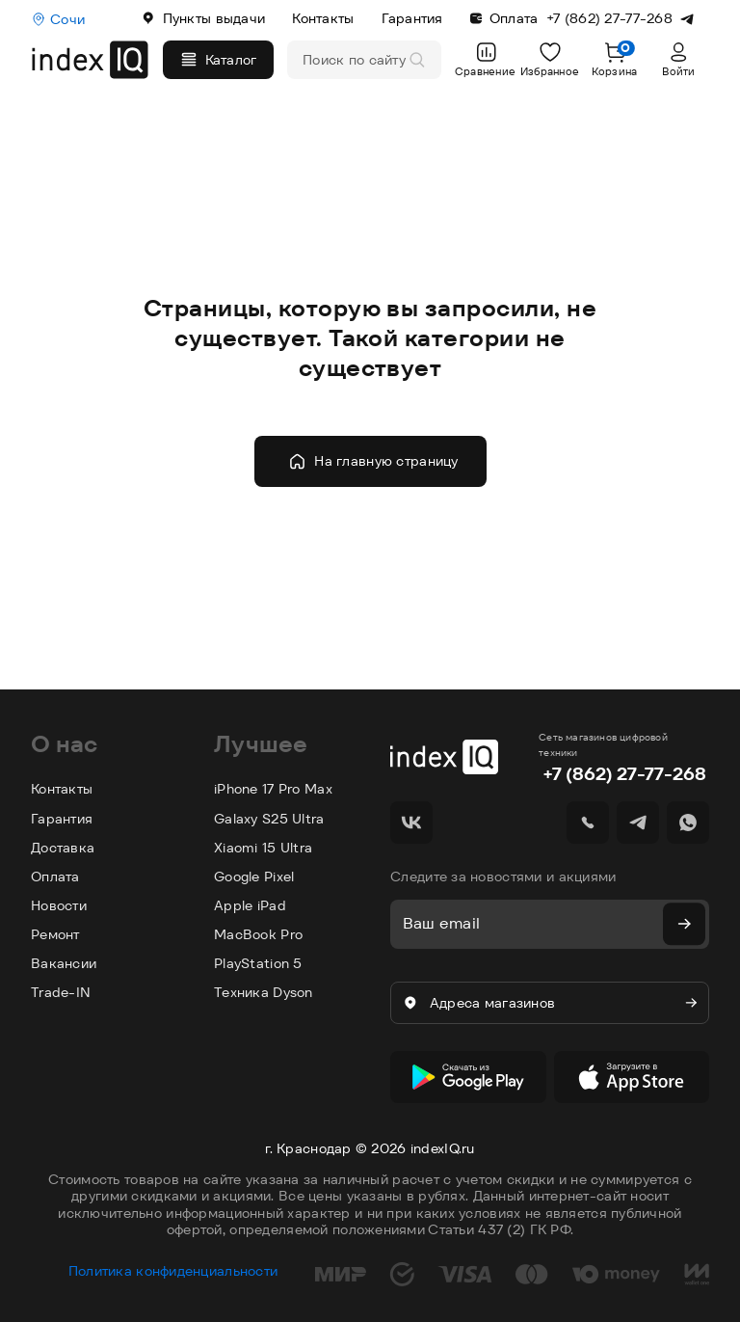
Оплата (504, 18)
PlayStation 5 (258, 963)
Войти (678, 59)
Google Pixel (254, 876)
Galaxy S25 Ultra (269, 818)
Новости (59, 905)
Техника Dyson (263, 992)
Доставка (62, 847)
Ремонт (55, 934)
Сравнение (485, 59)
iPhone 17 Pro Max (273, 788)
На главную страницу (373, 461)
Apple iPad (250, 905)
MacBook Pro (258, 934)
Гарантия (412, 18)
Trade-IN (61, 992)
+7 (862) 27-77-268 (624, 774)
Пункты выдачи (203, 18)
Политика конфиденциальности (173, 1263)
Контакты (323, 18)
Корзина (615, 59)
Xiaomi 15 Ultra (263, 847)
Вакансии (63, 963)
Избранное (550, 59)
